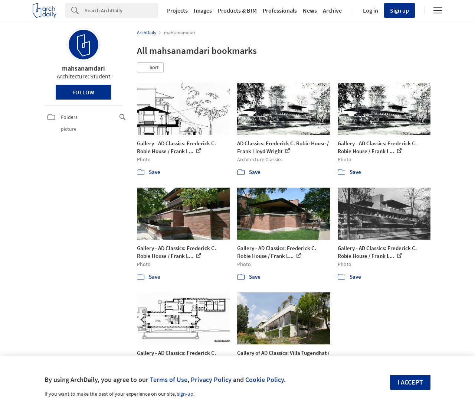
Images (203, 10)
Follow (83, 92)
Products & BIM (237, 10)
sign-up (185, 393)
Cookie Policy (264, 379)
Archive (332, 10)
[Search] (121, 10)
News (310, 10)
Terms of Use (168, 379)
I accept (410, 382)
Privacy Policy (211, 379)
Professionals (280, 10)
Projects (177, 10)
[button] (150, 67)
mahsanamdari (83, 68)
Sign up (399, 10)
